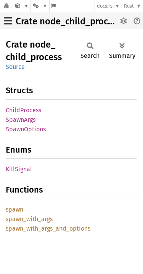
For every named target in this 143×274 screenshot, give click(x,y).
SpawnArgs (20, 119)
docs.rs (104, 6)
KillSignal (19, 169)
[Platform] (40, 6)
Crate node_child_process (68, 21)
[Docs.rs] (6, 6)
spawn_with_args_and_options (48, 228)
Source (15, 66)
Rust (129, 6)
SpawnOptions (26, 129)
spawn (14, 209)
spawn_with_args (29, 219)
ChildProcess (23, 110)
